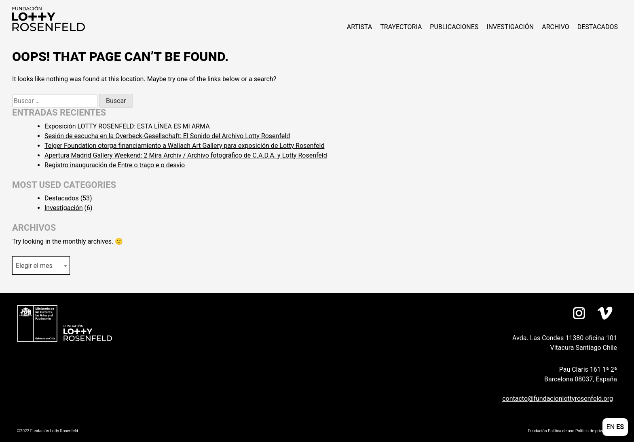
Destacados (597, 27)
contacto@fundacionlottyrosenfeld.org (557, 398)
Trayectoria (401, 27)
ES (620, 427)
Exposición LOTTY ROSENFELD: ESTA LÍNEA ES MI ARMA (127, 126)
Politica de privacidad (594, 431)
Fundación (537, 431)
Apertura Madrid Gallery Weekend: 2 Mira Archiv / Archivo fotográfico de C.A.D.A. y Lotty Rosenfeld (185, 155)
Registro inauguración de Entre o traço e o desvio (114, 165)
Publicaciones (454, 27)
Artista (359, 27)
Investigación (510, 27)
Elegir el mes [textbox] (34, 265)
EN (611, 427)
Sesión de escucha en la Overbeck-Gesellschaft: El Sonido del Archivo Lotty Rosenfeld (167, 136)
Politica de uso (561, 431)
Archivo (555, 27)
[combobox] (41, 265)
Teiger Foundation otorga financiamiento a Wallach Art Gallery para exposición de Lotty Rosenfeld (184, 145)
